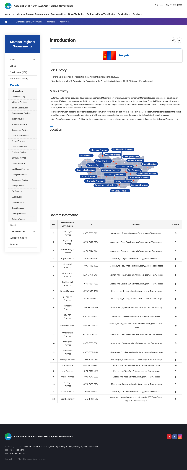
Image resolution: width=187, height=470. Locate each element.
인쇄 (179, 40)
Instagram (180, 436)
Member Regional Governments (29, 22)
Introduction (65, 22)
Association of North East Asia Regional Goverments (43, 6)
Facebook (174, 436)
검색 (156, 5)
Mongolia (51, 22)
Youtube (169, 436)
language (177, 5)
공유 (173, 40)
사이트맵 (161, 5)
